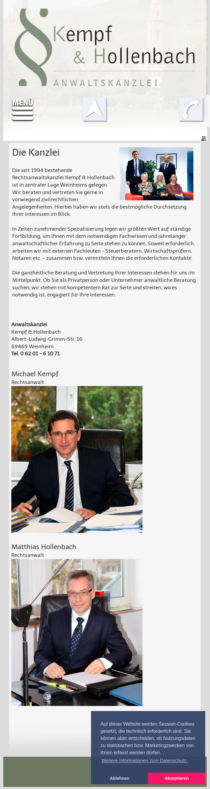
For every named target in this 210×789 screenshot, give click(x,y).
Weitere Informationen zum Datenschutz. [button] (144, 760)
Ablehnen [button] (119, 778)
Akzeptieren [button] (176, 778)
